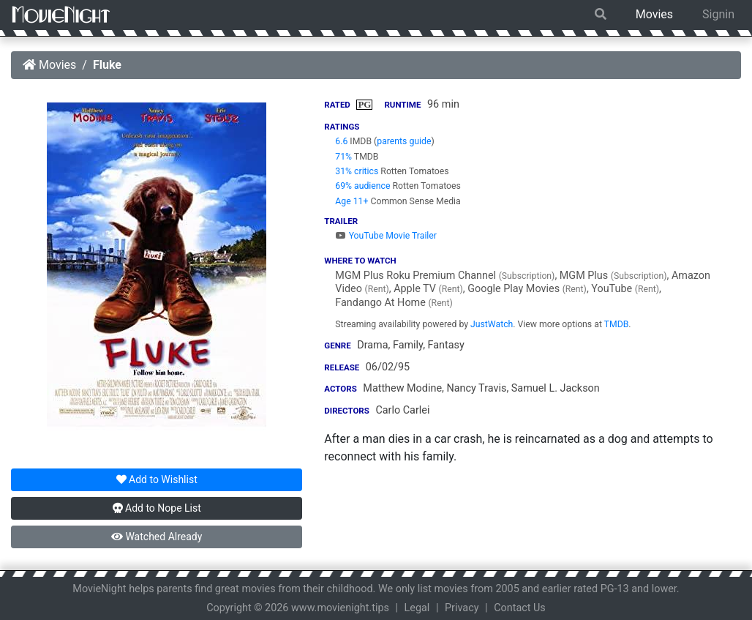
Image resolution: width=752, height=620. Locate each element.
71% (343, 157)
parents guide (404, 141)
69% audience (362, 186)
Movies (654, 14)
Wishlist (157, 479)
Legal (417, 608)
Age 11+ (351, 201)
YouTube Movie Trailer (386, 236)
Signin (718, 14)
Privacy (462, 608)
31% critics (356, 171)
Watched (156, 536)
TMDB (616, 324)
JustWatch (491, 324)
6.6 (341, 141)
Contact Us (520, 608)
